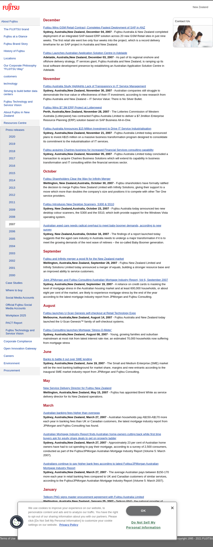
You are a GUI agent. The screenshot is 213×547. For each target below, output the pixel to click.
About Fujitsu (9, 21)
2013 (12, 187)
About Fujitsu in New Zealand (17, 114)
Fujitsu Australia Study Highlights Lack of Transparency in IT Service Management (94, 86)
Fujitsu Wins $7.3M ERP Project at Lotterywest (72, 107)
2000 (12, 275)
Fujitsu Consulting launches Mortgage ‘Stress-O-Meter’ (77, 330)
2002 (12, 260)
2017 (12, 158)
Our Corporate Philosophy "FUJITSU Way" (20, 67)
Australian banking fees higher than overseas (71, 412)
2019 (12, 143)
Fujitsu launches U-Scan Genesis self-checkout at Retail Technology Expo (89, 313)
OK (143, 510)
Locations (10, 58)
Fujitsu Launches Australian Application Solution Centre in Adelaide (85, 53)
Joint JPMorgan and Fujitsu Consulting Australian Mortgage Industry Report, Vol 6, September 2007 (105, 279)
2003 (12, 253)
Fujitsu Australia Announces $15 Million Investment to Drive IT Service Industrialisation (97, 128)
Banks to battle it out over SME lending (67, 359)
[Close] (172, 508)
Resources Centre (15, 123)
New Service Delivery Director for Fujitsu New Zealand (77, 388)
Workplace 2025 (16, 315)
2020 (12, 136)
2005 (12, 238)
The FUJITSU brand (16, 29)
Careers (9, 355)
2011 (12, 202)
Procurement (12, 370)
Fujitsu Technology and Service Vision (18, 103)
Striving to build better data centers (20, 92)
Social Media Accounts (20, 297)
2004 (12, 246)
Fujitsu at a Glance (15, 36)
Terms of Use (7, 538)
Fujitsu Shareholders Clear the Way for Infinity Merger (76, 178)
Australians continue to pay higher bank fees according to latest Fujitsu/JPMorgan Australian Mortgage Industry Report (100, 466)
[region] (97, 521)
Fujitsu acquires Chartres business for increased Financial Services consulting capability (98, 149)
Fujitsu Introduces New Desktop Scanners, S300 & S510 (78, 204)
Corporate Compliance (18, 341)
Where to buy (14, 290)
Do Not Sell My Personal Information (143, 525)
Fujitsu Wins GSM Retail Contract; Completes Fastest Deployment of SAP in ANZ (94, 27)
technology (10, 83)
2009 (12, 209)
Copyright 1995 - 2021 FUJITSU (194, 538)
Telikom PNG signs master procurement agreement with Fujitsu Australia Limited (93, 497)
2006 (12, 231)
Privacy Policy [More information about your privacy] (68, 524)
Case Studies (14, 282)
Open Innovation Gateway (20, 348)
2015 (12, 173)
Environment (12, 363)
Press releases (15, 129)
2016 (12, 165)
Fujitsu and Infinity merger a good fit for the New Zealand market (83, 258)
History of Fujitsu (14, 51)
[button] (17, 522)
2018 (12, 151)
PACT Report (14, 322)
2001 (12, 267)
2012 (12, 194)
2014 (12, 180)
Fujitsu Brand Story (16, 43)
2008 (12, 216)
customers (10, 76)
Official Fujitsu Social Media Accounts (19, 306)
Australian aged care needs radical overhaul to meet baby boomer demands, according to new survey (102, 227)
